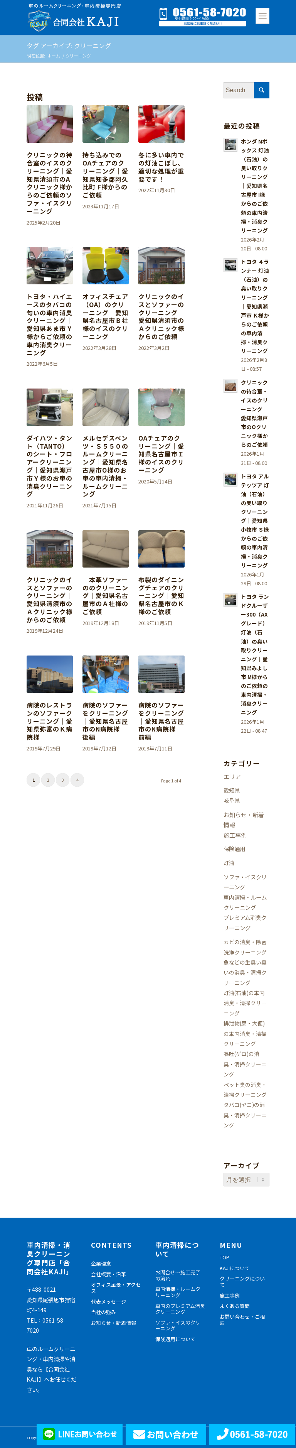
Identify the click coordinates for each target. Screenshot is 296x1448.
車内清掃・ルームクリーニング (177, 1292)
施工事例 (235, 835)
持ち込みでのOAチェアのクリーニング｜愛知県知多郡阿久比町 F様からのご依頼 (105, 174)
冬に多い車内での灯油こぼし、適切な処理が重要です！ (161, 166)
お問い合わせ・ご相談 (242, 1319)
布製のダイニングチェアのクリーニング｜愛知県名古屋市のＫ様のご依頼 (161, 595)
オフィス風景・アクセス (116, 1287)
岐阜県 (232, 800)
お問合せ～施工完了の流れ (177, 1275)
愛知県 (232, 790)
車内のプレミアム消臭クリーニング (180, 1309)
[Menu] (262, 16)
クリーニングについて (242, 1281)
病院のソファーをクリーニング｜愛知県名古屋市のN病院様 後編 (105, 721)
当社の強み (103, 1312)
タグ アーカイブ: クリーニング (69, 45)
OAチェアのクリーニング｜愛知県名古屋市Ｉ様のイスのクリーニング (161, 454)
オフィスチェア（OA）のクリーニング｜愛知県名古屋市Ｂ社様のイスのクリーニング (105, 316)
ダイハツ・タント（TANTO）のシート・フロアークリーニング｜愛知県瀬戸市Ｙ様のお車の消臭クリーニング (49, 466)
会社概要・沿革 (108, 1274)
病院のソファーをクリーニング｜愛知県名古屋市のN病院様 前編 (161, 721)
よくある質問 (235, 1305)
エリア (232, 776)
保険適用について (175, 1339)
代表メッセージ (108, 1301)
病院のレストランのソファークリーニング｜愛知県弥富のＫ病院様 (49, 721)
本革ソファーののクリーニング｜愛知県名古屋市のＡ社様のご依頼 (105, 595)
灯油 (229, 863)
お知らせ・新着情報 (113, 1322)
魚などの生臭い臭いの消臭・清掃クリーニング (245, 972)
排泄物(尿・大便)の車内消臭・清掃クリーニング (245, 1033)
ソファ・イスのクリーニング (177, 1325)
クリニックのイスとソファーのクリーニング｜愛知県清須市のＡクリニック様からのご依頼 (161, 316)
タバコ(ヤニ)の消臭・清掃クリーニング (245, 1115)
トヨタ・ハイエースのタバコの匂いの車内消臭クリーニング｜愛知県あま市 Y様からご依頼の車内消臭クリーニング (49, 324)
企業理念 (101, 1263)
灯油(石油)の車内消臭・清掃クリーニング (245, 1003)
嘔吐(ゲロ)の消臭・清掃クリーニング (245, 1064)
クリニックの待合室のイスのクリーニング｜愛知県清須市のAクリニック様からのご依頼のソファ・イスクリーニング (49, 183)
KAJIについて (235, 1268)
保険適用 (234, 849)
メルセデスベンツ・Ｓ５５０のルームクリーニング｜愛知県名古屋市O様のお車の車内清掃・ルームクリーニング (105, 466)
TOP (224, 1257)
